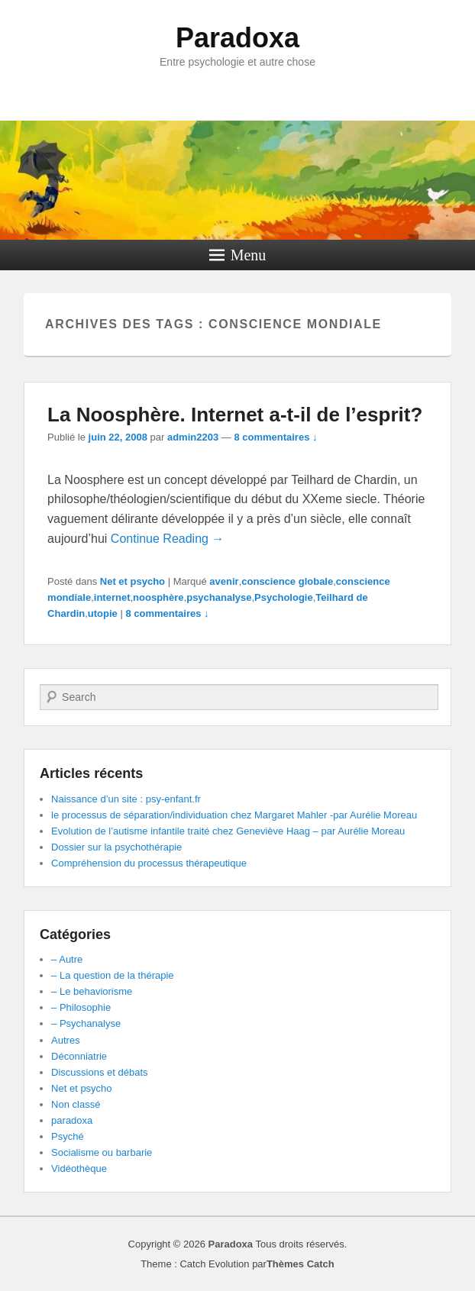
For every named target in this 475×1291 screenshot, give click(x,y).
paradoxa (71, 1120)
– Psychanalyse (86, 1023)
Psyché (67, 1136)
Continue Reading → (168, 538)
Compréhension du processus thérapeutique (149, 863)
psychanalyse (218, 597)
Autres (65, 1040)
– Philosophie (81, 1007)
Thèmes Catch (300, 1264)
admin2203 (192, 437)
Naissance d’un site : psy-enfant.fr (126, 799)
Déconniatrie (79, 1056)
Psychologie (283, 597)
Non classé (75, 1104)
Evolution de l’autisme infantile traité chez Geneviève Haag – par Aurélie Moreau (228, 831)
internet (112, 597)
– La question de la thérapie (112, 975)
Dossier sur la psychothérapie (116, 847)
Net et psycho (132, 581)
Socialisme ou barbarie (101, 1152)
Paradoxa (237, 37)
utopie (103, 613)
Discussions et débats (99, 1072)
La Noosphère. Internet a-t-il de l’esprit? (234, 414)
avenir (223, 581)
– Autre (66, 959)
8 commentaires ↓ (275, 437)
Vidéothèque (79, 1168)
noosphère (158, 597)
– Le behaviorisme (91, 991)
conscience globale (287, 581)
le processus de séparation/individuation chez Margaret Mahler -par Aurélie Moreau (234, 815)
